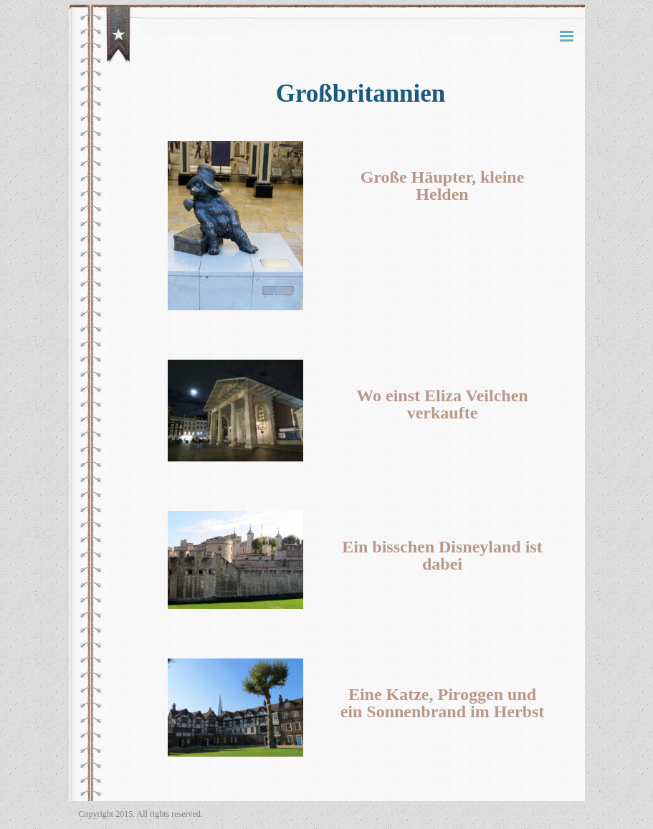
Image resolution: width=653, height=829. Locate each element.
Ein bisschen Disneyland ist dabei (442, 555)
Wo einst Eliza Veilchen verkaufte (442, 404)
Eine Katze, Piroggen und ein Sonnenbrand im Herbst (442, 703)
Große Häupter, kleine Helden (443, 185)
